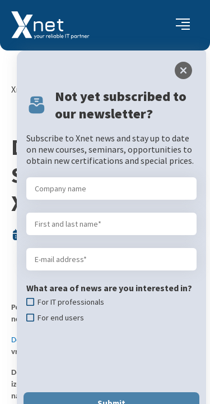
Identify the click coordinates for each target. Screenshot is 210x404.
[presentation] (106, 323)
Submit (105, 369)
